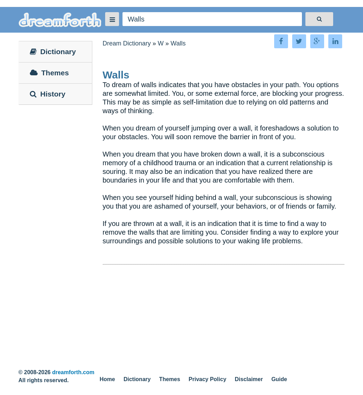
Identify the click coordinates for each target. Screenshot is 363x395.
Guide (279, 379)
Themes (169, 379)
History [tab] (47, 94)
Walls (178, 43)
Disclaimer (249, 379)
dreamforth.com (73, 372)
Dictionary (137, 379)
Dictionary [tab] (53, 52)
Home (107, 379)
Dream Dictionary (127, 43)
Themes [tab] (49, 73)
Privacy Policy (208, 379)
